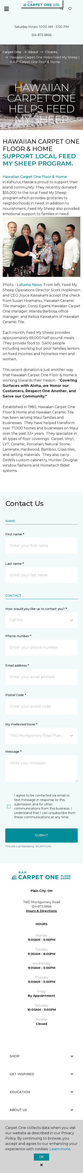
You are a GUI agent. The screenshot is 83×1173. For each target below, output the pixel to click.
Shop (41, 1056)
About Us (41, 1110)
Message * (13, 751)
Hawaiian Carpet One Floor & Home (35, 177)
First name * (14, 534)
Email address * (17, 665)
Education (41, 1092)
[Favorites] (70, 9)
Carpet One (12, 52)
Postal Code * (15, 694)
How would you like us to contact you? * (36, 608)
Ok (41, 1157)
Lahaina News (29, 285)
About (33, 52)
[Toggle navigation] (6, 9)
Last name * (14, 563)
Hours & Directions (41, 911)
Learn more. (60, 1149)
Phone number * (18, 636)
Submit (41, 835)
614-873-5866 (42, 35)
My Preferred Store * (21, 724)
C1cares (51, 52)
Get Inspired (41, 1074)
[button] (62, 9)
